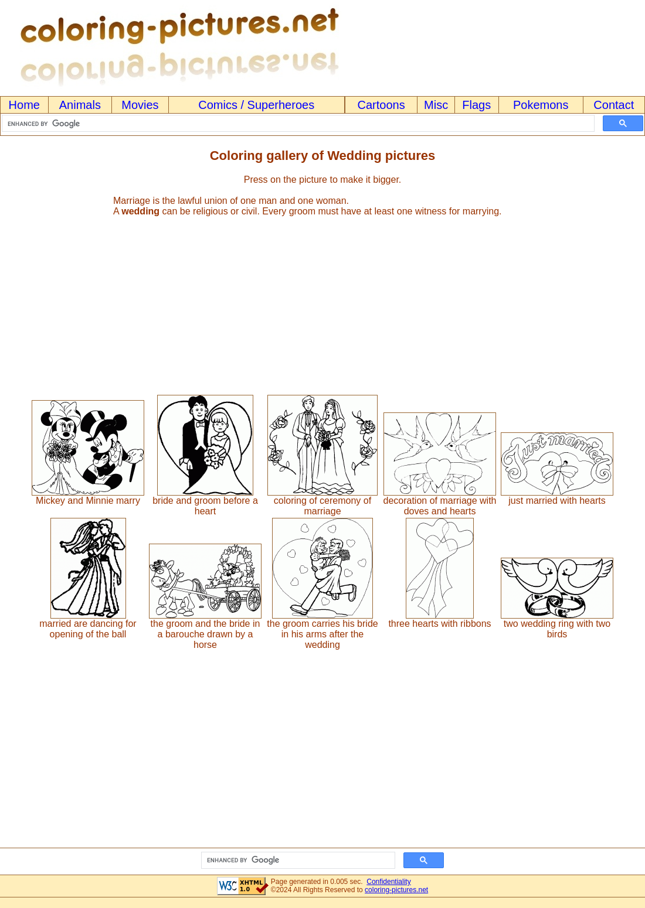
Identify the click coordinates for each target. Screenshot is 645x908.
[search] (297, 123)
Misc (436, 104)
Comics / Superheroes (256, 104)
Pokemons (541, 104)
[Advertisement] (322, 301)
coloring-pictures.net (396, 890)
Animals (80, 104)
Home (24, 104)
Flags (476, 104)
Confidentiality (388, 882)
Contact (613, 104)
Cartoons (381, 104)
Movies (139, 104)
